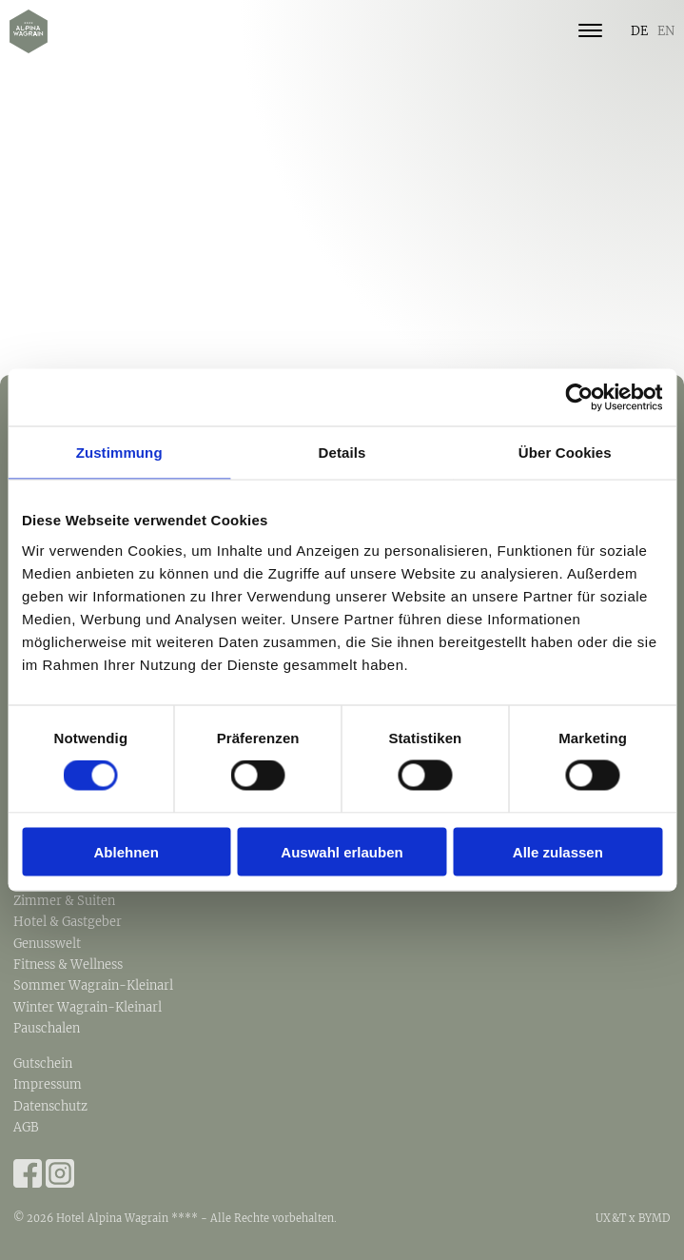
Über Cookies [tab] (565, 452)
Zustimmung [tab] (119, 452)
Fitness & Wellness (68, 964)
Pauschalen (46, 1027)
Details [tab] (342, 452)
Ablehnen (126, 851)
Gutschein (42, 1063)
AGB (26, 1126)
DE (639, 30)
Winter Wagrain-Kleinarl (87, 1006)
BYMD (654, 1218)
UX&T (611, 1218)
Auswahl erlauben (341, 851)
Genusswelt (47, 943)
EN (665, 30)
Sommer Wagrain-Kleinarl (93, 985)
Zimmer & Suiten (64, 900)
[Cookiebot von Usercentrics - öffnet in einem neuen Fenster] (579, 398)
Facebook (27, 1173)
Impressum (47, 1084)
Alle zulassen (558, 851)
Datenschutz (50, 1105)
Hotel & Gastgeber (67, 921)
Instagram (60, 1173)
